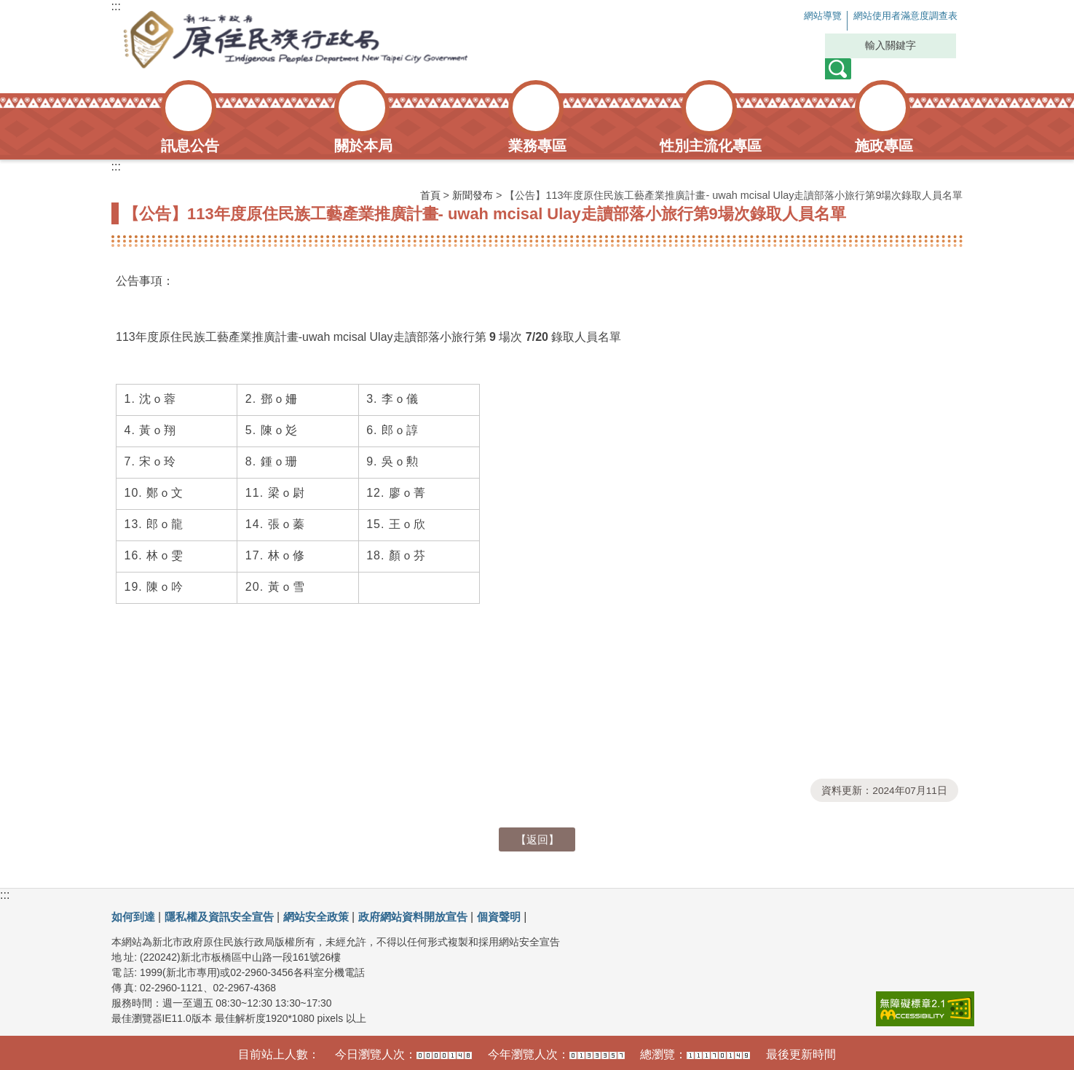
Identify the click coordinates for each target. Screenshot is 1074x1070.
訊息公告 (190, 146)
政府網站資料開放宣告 (431, 916)
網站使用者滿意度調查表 (892, 16)
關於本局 (363, 146)
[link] (925, 1008)
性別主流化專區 (711, 146)
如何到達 (134, 916)
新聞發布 (472, 195)
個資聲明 (522, 916)
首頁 (430, 195)
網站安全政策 (328, 916)
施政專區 (884, 146)
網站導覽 (790, 16)
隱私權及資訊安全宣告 (225, 916)
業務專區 (537, 146)
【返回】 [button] (537, 839)
